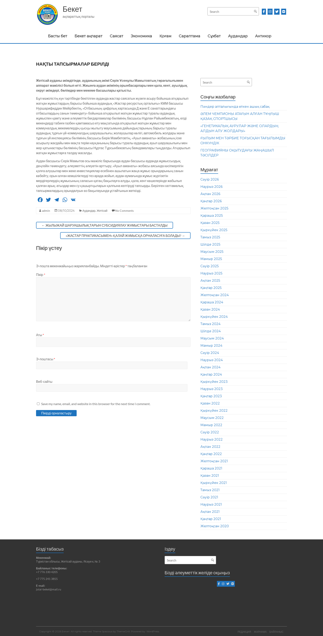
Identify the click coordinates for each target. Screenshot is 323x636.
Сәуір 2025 (209, 266)
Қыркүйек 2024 (214, 317)
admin (46, 210)
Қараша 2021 (211, 468)
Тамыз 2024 (210, 324)
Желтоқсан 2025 (214, 208)
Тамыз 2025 (210, 237)
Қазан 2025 (210, 223)
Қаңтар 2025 (211, 288)
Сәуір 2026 (209, 179)
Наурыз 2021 (211, 504)
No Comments (124, 210)
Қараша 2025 (211, 216)
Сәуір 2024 (209, 353)
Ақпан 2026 (210, 194)
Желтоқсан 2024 (214, 295)
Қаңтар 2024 (211, 374)
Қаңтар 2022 (211, 454)
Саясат (116, 36)
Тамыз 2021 (210, 490)
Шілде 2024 (210, 331)
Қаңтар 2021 (210, 519)
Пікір (40, 275)
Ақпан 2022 (210, 447)
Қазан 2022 (210, 403)
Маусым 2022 (212, 418)
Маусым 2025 (212, 252)
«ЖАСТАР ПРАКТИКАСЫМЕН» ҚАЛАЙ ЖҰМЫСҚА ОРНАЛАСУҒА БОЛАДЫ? (125, 236)
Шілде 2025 (210, 244)
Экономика (141, 36)
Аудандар (238, 36)
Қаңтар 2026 (211, 201)
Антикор (263, 36)
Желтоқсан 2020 (214, 526)
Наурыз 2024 (211, 360)
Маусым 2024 (212, 338)
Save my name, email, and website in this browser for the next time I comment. (95, 404)
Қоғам (165, 36)
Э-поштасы (45, 359)
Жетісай (102, 210)
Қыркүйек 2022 (214, 411)
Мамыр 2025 (211, 259)
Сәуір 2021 (209, 497)
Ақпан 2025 (210, 281)
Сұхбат (214, 36)
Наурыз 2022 (211, 439)
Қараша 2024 (211, 302)
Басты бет (57, 36)
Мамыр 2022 (211, 425)
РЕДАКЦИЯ (243, 631)
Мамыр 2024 (211, 346)
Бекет (72, 8)
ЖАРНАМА (260, 631)
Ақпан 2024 (210, 367)
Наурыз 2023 (211, 389)
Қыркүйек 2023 (214, 382)
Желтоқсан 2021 (214, 461)
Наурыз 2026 (211, 187)
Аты (40, 335)
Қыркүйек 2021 (213, 483)
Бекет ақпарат (88, 36)
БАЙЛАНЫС (277, 631)
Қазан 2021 (209, 476)
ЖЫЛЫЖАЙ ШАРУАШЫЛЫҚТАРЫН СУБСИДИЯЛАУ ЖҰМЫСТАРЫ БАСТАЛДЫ (104, 225)
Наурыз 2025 (211, 273)
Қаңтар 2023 (211, 396)
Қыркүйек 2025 (213, 230)
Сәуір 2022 (209, 432)
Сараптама (189, 36)
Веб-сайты (44, 381)
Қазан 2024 (210, 309)
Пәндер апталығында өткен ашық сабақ (234, 107)
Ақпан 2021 (210, 512)
